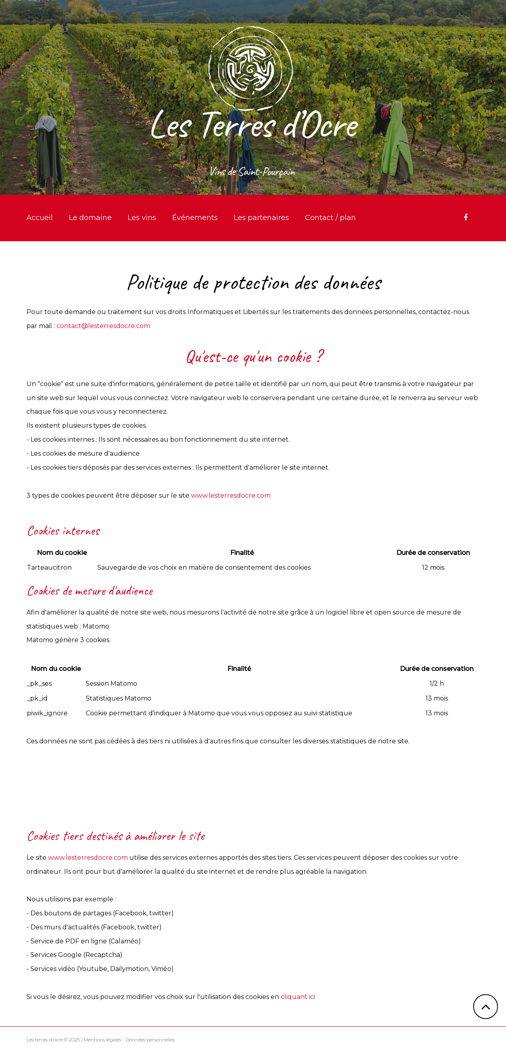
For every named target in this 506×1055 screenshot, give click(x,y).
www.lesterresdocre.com (231, 495)
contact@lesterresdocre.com (103, 326)
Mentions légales (102, 1040)
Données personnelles (150, 1040)
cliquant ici (298, 997)
